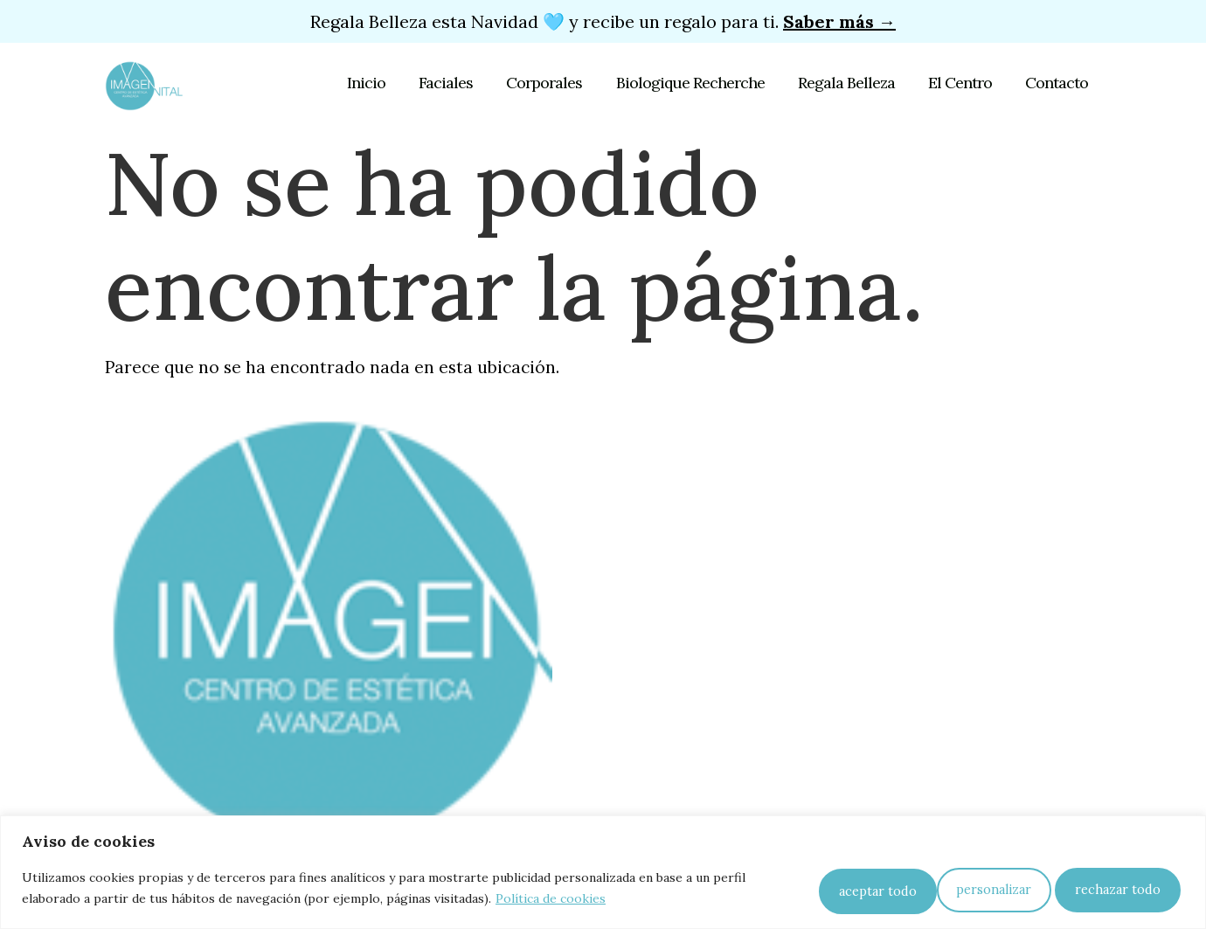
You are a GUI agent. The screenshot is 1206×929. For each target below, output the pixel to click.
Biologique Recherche (698, 83)
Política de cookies (551, 899)
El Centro (963, 83)
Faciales (460, 83)
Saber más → (839, 21)
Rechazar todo (979, 888)
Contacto (1056, 83)
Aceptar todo (1119, 888)
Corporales (555, 83)
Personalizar (841, 888)
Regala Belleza (851, 83)
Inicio (383, 83)
